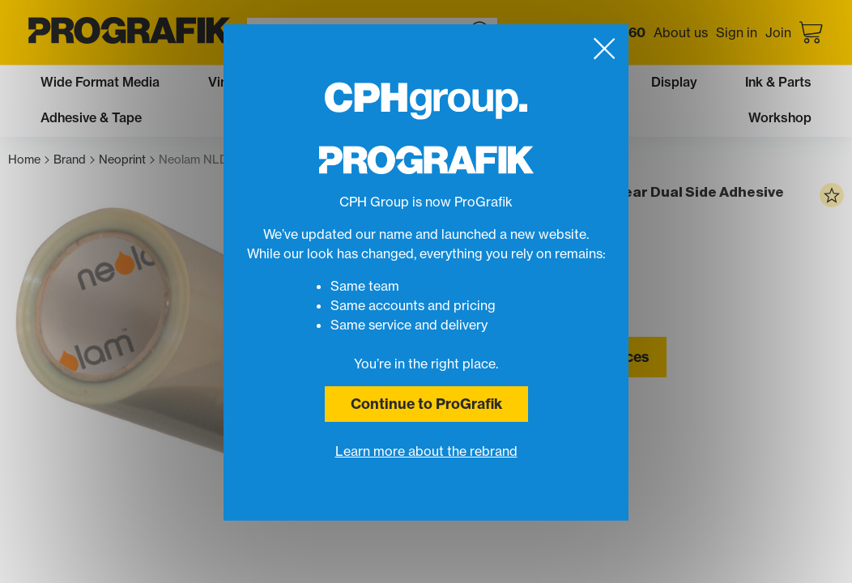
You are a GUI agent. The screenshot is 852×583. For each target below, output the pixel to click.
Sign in (736, 32)
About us (681, 32)
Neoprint (127, 160)
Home (28, 160)
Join (778, 32)
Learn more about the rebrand (426, 451)
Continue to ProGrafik (426, 403)
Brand (74, 160)
